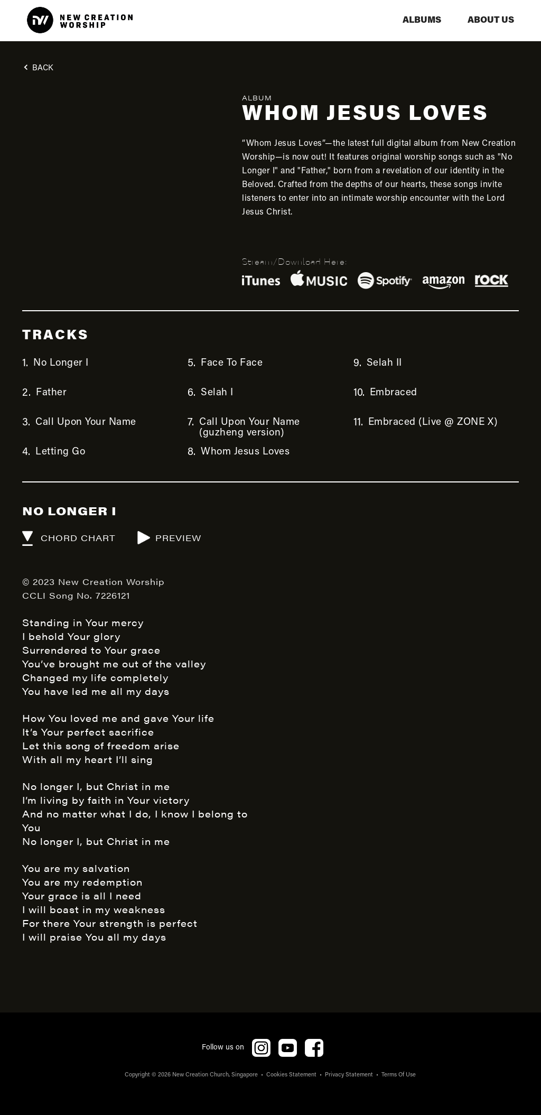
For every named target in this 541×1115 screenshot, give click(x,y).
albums (422, 20)
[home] (80, 20)
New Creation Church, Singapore (215, 1075)
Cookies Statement (291, 1075)
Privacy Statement (349, 1075)
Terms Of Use (398, 1075)
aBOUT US (491, 20)
